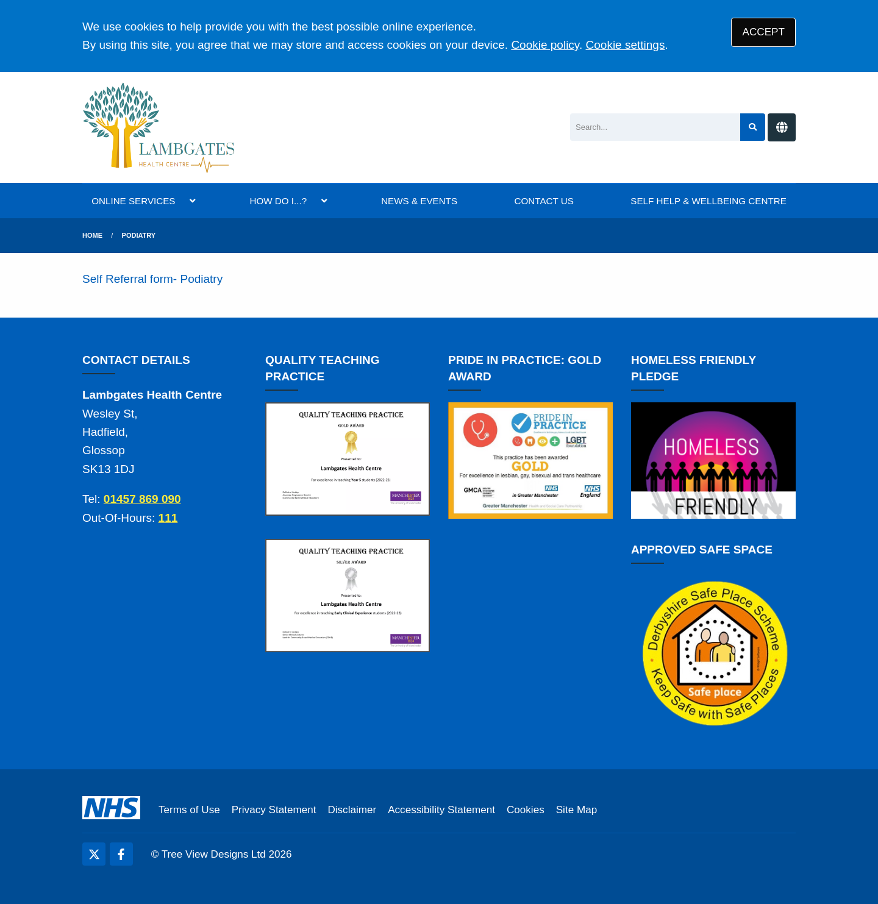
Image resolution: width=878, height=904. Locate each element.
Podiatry (139, 235)
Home (92, 235)
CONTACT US (544, 201)
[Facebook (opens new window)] (121, 854)
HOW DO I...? (278, 201)
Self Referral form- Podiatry (154, 278)
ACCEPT (764, 32)
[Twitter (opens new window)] (93, 854)
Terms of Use (189, 810)
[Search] (655, 127)
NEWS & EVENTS (419, 201)
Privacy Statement (274, 810)
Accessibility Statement (441, 810)
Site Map (576, 810)
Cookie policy (545, 44)
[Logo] (159, 127)
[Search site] (752, 127)
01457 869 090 (142, 499)
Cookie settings (625, 44)
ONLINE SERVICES (133, 201)
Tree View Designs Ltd (214, 854)
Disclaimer (351, 810)
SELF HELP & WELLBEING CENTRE (708, 201)
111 (168, 517)
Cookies (525, 810)
